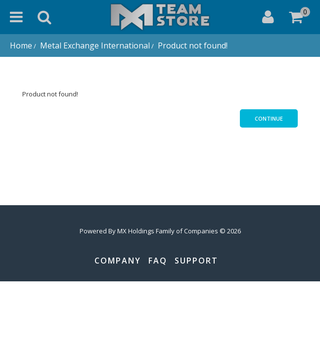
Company (117, 260)
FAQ (157, 260)
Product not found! (192, 45)
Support (196, 260)
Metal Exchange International (94, 45)
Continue (269, 118)
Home (21, 45)
